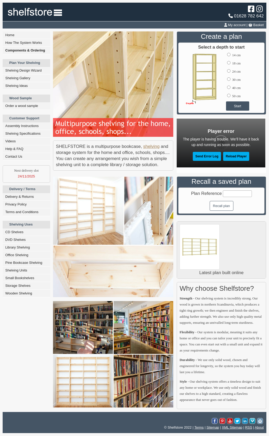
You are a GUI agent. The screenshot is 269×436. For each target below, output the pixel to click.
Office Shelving (16, 255)
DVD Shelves (15, 240)
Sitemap (212, 427)
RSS (248, 427)
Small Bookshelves (19, 278)
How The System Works (23, 43)
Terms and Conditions (22, 212)
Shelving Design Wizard (23, 70)
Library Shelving (17, 247)
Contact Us (13, 156)
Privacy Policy (16, 204)
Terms (199, 427)
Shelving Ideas (16, 86)
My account (235, 25)
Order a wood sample (21, 106)
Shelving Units (16, 270)
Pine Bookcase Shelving (23, 263)
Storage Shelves (17, 286)
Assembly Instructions (22, 126)
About (259, 427)
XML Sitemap (232, 427)
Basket (256, 25)
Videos (10, 141)
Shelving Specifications (23, 133)
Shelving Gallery (17, 78)
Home (10, 35)
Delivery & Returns (19, 197)
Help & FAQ (14, 149)
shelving (151, 146)
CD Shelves (14, 232)
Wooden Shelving (18, 293)
